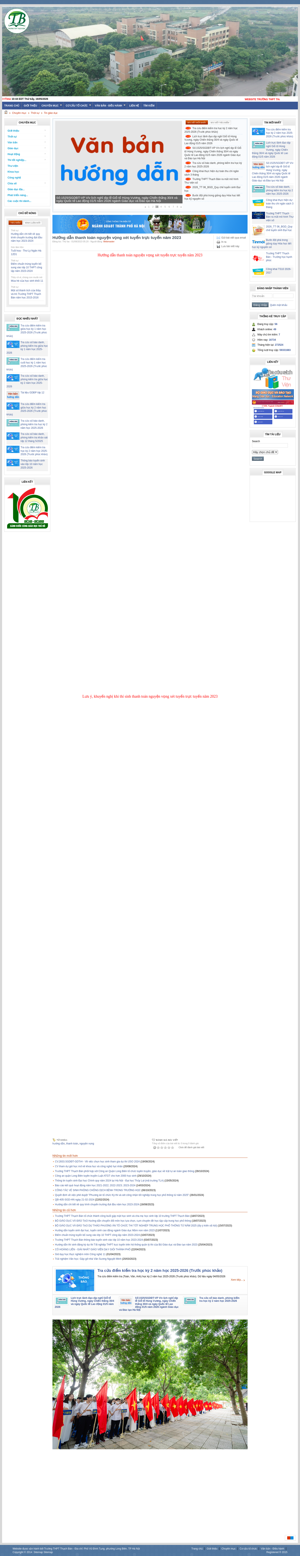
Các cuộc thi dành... (19, 201)
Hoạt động (27, 154)
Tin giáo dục (50, 113)
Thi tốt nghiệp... (27, 160)
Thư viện (13, 165)
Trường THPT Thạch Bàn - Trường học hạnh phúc (279, 257)
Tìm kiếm (148, 105)
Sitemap (38, 1552)
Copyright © (20, 1552)
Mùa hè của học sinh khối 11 (27, 280)
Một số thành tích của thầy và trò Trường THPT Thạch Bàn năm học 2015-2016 (26, 294)
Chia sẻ (27, 183)
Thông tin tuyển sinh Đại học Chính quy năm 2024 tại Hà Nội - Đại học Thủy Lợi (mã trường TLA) (109, 1180)
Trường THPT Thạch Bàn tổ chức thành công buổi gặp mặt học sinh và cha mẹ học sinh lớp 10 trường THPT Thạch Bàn (122, 1216)
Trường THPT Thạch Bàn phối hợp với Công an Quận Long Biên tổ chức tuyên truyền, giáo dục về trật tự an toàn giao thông (124, 1171)
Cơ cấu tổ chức (78, 105)
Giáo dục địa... (16, 189)
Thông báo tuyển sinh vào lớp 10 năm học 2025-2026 (33, 464)
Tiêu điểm (15, 223)
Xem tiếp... (237, 1279)
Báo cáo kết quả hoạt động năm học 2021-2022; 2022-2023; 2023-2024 (95, 1185)
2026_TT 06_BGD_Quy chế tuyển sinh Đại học (212, 189)
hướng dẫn (58, 1143)
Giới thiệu (30, 105)
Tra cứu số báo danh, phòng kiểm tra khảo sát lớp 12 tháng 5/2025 (34, 438)
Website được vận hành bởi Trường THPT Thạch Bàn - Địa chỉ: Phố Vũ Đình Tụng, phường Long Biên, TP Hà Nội (76, 1548)
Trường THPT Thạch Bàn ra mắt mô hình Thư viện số (211, 181)
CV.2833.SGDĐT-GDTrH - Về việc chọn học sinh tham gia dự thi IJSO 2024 (97, 1161)
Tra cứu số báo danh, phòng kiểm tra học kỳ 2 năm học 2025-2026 (34, 424)
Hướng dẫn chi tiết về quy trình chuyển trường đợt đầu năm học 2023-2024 (26, 237)
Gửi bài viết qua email (233, 237)
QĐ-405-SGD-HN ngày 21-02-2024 (74, 1199)
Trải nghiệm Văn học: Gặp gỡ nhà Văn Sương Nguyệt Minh (88, 1258)
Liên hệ (134, 105)
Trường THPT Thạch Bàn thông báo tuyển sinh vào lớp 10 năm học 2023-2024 (99, 1239)
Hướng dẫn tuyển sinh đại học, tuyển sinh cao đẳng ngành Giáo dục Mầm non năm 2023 (105, 1230)
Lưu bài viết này (230, 246)
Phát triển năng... (18, 195)
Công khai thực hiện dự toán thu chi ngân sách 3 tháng (211, 173)
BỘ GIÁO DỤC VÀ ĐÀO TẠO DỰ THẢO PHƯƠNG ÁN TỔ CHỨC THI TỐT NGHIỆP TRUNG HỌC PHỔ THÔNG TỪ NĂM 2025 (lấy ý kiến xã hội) (136, 1225)
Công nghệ (14, 177)
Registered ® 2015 (276, 1552)
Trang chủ (197, 1548)
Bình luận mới (32, 223)
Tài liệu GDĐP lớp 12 (32, 392)
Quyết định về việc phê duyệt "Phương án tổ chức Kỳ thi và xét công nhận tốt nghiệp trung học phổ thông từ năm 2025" (122, 1195)
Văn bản (27, 142)
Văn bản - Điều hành (110, 105)
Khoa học (13, 171)
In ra (223, 241)
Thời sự (35, 113)
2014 (29, 1552)
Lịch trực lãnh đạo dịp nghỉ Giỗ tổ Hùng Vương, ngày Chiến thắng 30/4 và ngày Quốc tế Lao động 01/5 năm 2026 (117, 199)
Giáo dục (27, 148)
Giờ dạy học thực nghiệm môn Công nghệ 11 (80, 1254)
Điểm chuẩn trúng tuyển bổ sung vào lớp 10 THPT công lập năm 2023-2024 (26, 267)
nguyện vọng (87, 1143)
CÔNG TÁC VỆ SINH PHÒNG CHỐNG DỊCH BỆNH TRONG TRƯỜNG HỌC (98, 1190)
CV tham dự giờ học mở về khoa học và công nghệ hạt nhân (89, 1166)
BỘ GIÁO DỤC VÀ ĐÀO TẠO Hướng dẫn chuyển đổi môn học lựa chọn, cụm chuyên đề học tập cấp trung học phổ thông (123, 1220)
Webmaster (109, 241)
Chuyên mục (52, 105)
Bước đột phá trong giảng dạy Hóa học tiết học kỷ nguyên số (212, 197)
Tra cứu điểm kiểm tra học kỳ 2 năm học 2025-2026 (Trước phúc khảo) (34, 451)
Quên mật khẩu (278, 305)
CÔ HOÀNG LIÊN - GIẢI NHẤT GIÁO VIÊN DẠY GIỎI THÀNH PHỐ (92, 1249)
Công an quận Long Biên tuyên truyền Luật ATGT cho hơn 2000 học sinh (95, 1175)
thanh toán (72, 1143)
